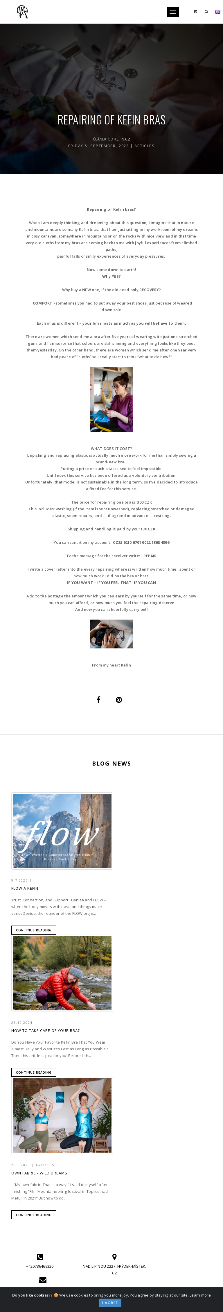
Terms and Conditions (192, 1191)
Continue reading (34, 932)
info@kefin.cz (184, 1129)
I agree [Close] (110, 1302)
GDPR (175, 1198)
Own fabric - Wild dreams (39, 1035)
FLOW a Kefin (24, 890)
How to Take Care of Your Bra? (150, 890)
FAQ (174, 1184)
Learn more (200, 1295)
